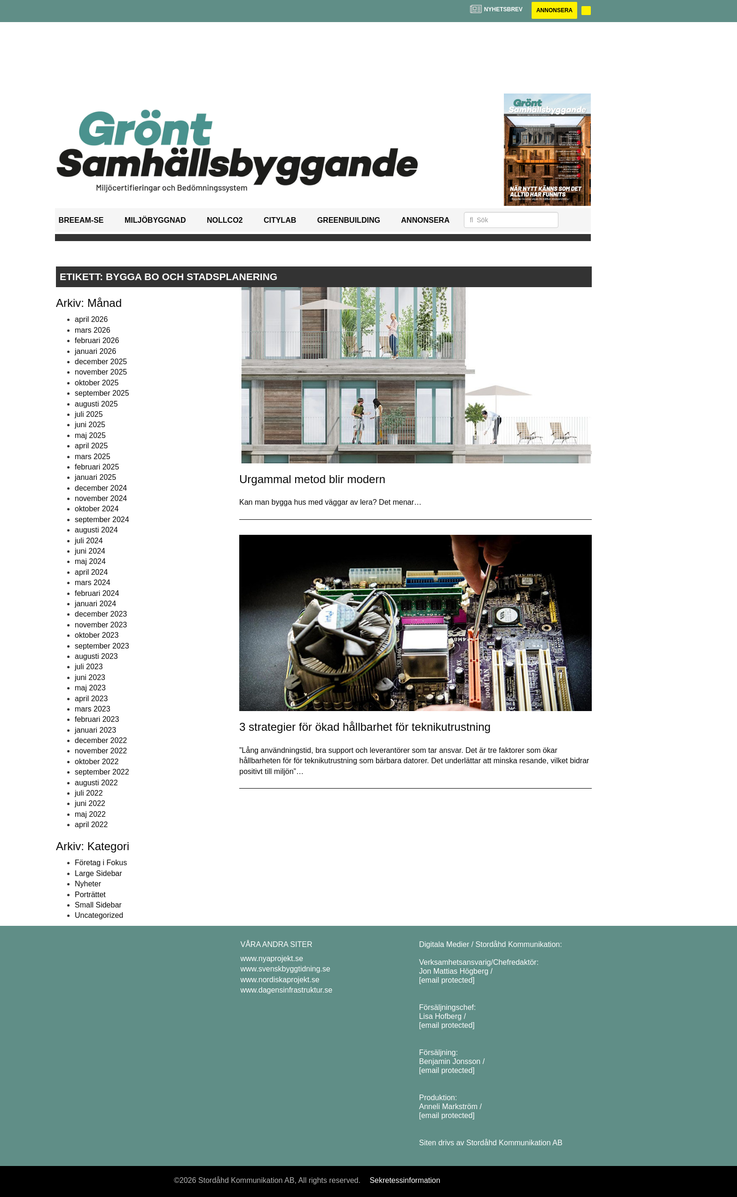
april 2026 (91, 319)
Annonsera (554, 10)
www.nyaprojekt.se (272, 958)
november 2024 (101, 498)
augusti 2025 (96, 404)
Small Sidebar (98, 905)
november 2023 (101, 625)
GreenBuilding (348, 220)
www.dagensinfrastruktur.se (287, 990)
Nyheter (88, 884)
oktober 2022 (96, 762)
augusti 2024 (96, 530)
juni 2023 (90, 677)
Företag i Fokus (101, 863)
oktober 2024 (96, 509)
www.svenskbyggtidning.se (285, 969)
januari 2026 (95, 351)
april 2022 (91, 825)
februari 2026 (97, 340)
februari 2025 (97, 467)
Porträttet (90, 895)
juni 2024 (90, 551)
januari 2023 (95, 730)
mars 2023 (92, 709)
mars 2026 (92, 330)
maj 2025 (90, 435)
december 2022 (101, 740)
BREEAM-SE (81, 220)
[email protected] (447, 980)
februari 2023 (97, 719)
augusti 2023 (96, 656)
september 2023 (102, 646)
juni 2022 (90, 803)
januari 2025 (95, 477)
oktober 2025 (96, 383)
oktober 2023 (96, 635)
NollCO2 (225, 220)
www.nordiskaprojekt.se (280, 980)
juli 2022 (89, 793)
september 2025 (102, 393)
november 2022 (101, 751)
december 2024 (101, 488)
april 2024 (91, 572)
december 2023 (101, 614)
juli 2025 (89, 414)
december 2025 (101, 362)
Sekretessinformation (404, 1180)
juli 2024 (89, 541)
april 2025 (91, 446)
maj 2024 (90, 561)
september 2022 (102, 772)
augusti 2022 (96, 783)
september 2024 (102, 520)
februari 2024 (97, 593)
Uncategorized (99, 915)
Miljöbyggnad (155, 220)
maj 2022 (90, 814)
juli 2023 (89, 667)
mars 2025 (92, 457)
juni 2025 (90, 425)
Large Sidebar (98, 873)
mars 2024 (92, 583)
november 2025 (101, 372)
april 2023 (91, 699)
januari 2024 (95, 604)
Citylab (280, 220)
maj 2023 (90, 688)
